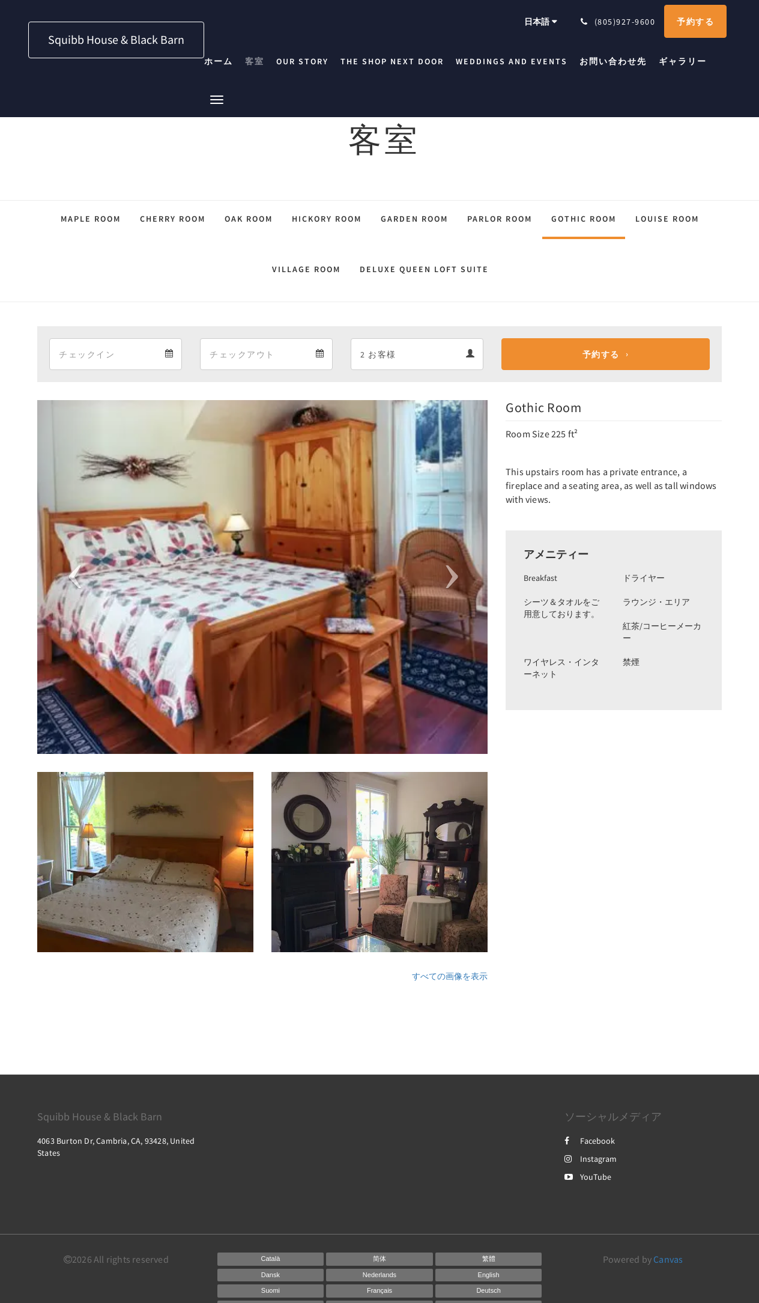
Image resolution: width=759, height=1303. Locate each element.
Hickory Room (326, 218)
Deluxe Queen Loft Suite (424, 269)
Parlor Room (499, 218)
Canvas (668, 1259)
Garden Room (414, 218)
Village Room (306, 269)
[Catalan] (270, 1259)
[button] (216, 98)
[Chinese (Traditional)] (488, 1259)
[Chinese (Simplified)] (379, 1259)
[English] (488, 1275)
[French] (379, 1291)
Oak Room (249, 218)
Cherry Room (172, 218)
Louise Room (667, 218)
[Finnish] (270, 1291)
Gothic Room (583, 218)
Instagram (590, 1158)
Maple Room (91, 218)
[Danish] (270, 1275)
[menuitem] (221, 61)
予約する (601, 354)
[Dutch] (379, 1275)
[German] (488, 1291)
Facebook (589, 1140)
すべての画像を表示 (450, 976)
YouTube (587, 1176)
